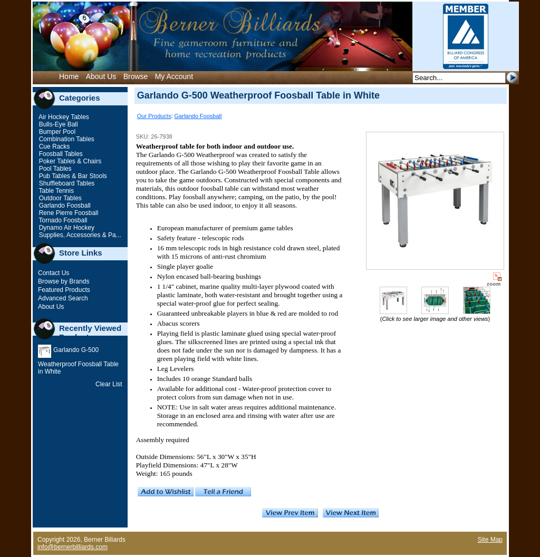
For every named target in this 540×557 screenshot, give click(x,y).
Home (69, 76)
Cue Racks (53, 146)
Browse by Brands (63, 281)
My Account (174, 76)
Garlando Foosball (63, 205)
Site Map (490, 539)
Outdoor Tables (59, 198)
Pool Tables (54, 168)
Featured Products (64, 290)
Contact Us (53, 273)
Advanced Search (63, 298)
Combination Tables (65, 139)
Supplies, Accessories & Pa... (79, 235)
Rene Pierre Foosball (67, 213)
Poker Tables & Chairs (69, 161)
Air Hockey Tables (63, 117)
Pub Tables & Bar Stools (72, 176)
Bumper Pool (56, 131)
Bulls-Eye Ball (57, 124)
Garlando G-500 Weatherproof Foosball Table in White (78, 360)
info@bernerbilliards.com (72, 547)
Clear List (108, 384)
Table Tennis (55, 190)
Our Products (154, 116)
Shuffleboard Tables (65, 183)
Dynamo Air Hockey (65, 227)
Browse (135, 76)
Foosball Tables (60, 154)
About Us (101, 76)
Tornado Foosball (62, 220)
